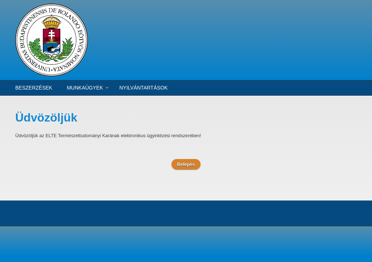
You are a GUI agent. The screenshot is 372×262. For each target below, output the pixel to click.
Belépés (186, 164)
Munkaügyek (85, 88)
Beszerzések (33, 88)
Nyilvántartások (144, 88)
